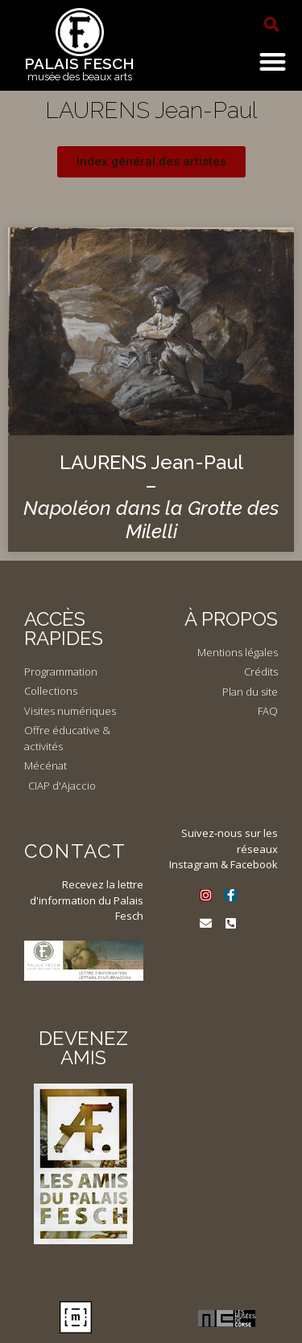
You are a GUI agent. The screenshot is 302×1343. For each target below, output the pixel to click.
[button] (271, 24)
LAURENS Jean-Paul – (151, 497)
